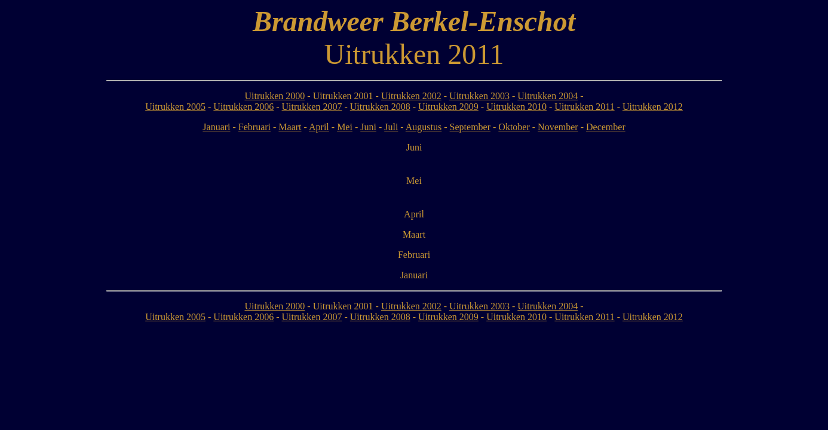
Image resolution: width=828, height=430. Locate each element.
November (558, 127)
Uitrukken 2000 (274, 96)
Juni (368, 127)
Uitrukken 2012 (652, 107)
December (605, 127)
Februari (254, 127)
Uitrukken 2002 (411, 96)
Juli (391, 127)
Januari (216, 127)
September (470, 127)
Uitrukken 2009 (448, 107)
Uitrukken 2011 (584, 107)
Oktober (513, 127)
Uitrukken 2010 (516, 107)
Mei (344, 127)
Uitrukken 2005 (175, 107)
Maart (289, 127)
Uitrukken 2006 (243, 107)
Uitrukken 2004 (547, 96)
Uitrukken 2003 (479, 96)
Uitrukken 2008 (380, 107)
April (319, 127)
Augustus (423, 127)
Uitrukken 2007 (312, 107)
